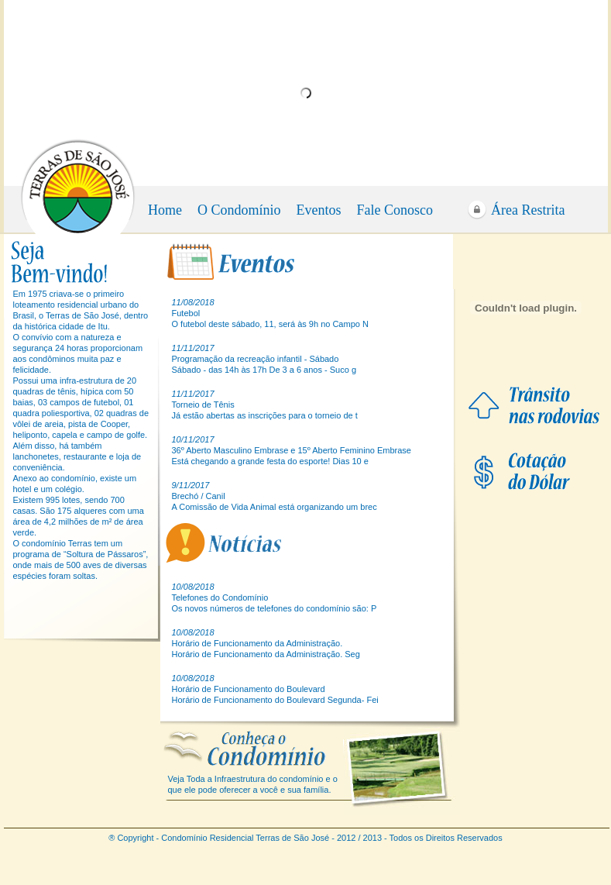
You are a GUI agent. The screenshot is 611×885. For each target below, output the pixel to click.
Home (165, 210)
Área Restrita (528, 210)
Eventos (319, 210)
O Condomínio (239, 210)
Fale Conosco (395, 210)
